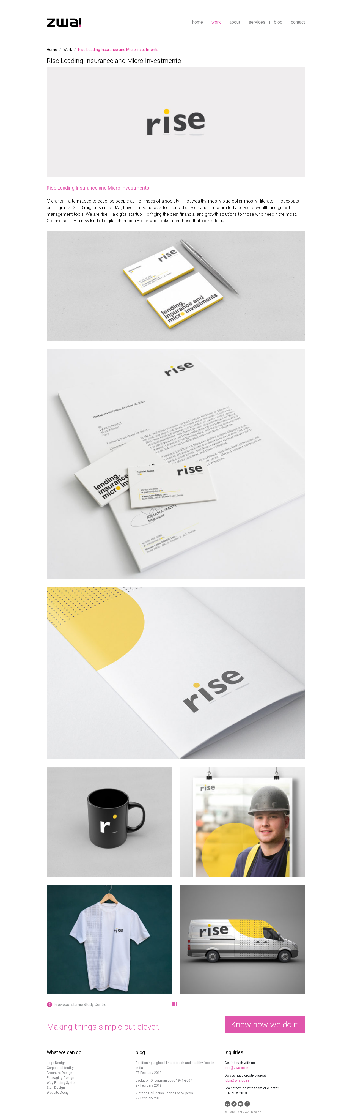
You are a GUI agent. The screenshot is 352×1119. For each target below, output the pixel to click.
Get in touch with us (240, 1063)
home (197, 22)
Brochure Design (59, 1073)
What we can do (64, 1052)
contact (298, 22)
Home (52, 49)
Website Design (59, 1093)
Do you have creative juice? (245, 1075)
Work (67, 49)
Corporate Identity (60, 1068)
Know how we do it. (265, 1024)
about (234, 22)
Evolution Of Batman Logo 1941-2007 (164, 1080)
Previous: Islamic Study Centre (76, 1004)
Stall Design (56, 1088)
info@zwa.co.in (236, 1068)
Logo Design (56, 1063)
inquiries (234, 1052)
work (216, 22)
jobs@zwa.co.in (237, 1080)
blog (278, 22)
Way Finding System (62, 1083)
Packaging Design (60, 1078)
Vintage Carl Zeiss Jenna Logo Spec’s (164, 1093)
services (257, 22)
